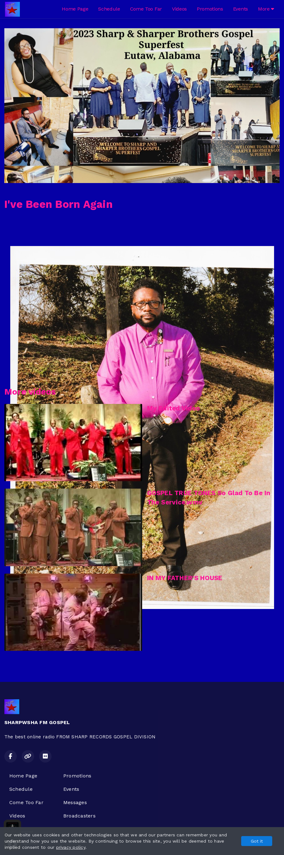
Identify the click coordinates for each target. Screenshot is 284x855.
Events (240, 9)
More (266, 9)
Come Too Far (146, 9)
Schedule (109, 9)
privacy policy (70, 847)
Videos (179, 9)
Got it (257, 841)
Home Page (75, 9)
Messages (75, 802)
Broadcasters (79, 816)
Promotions (210, 9)
